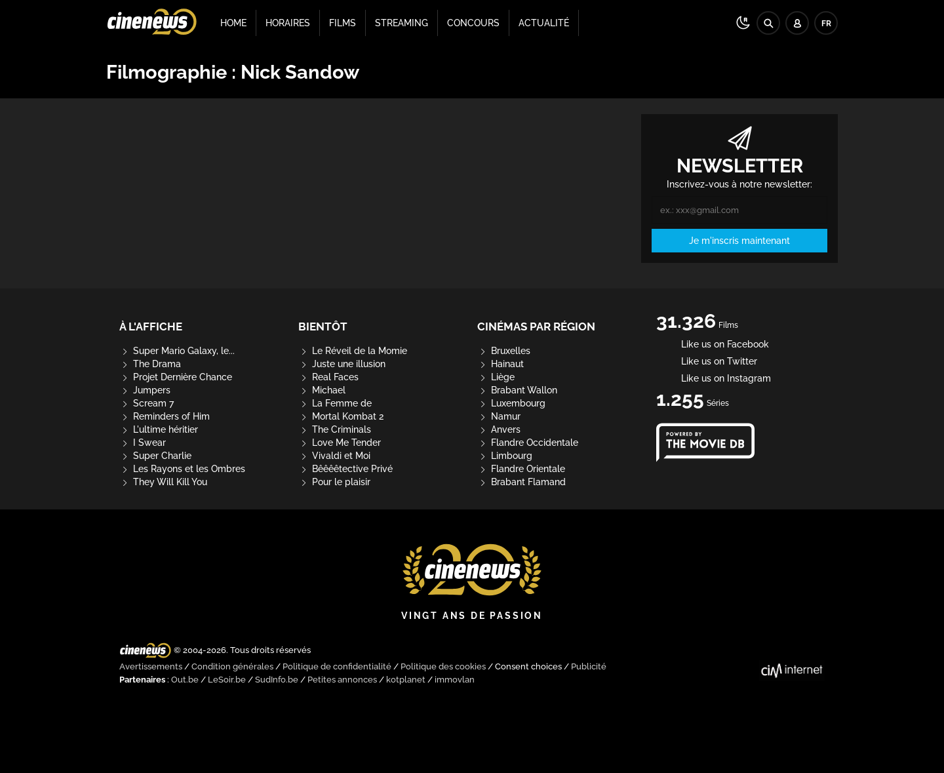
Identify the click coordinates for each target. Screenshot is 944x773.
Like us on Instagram (713, 378)
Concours (473, 23)
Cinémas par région (536, 326)
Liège (496, 377)
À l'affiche (150, 326)
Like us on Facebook (712, 344)
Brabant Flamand (521, 482)
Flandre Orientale (521, 469)
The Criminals (334, 429)
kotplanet (405, 679)
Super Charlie (155, 455)
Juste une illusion (341, 364)
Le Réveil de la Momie (352, 351)
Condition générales (232, 666)
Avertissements (150, 666)
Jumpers (144, 390)
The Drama (150, 364)
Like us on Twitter (706, 361)
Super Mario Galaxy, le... (177, 351)
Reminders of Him (164, 416)
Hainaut (500, 364)
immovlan (455, 679)
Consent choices (528, 666)
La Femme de (335, 403)
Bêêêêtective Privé (345, 469)
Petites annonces (342, 679)
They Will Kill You (163, 482)
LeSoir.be (227, 679)
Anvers (499, 429)
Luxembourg (511, 403)
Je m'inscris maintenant (739, 240)
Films (342, 23)
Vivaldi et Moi (334, 455)
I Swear (142, 442)
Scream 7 (146, 403)
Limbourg (504, 455)
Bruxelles (503, 351)
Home (233, 23)
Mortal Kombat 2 (341, 416)
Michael (321, 390)
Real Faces (328, 377)
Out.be (185, 679)
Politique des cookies (443, 666)
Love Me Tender (339, 442)
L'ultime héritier (158, 429)
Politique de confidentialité (337, 666)
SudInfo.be (276, 679)
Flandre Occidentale (527, 442)
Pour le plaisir (334, 482)
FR (826, 23)
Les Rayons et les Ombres (182, 469)
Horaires (288, 23)
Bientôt (322, 326)
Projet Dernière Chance (175, 377)
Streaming (401, 23)
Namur (499, 416)
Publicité (588, 666)
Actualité (544, 23)
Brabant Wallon (517, 390)
